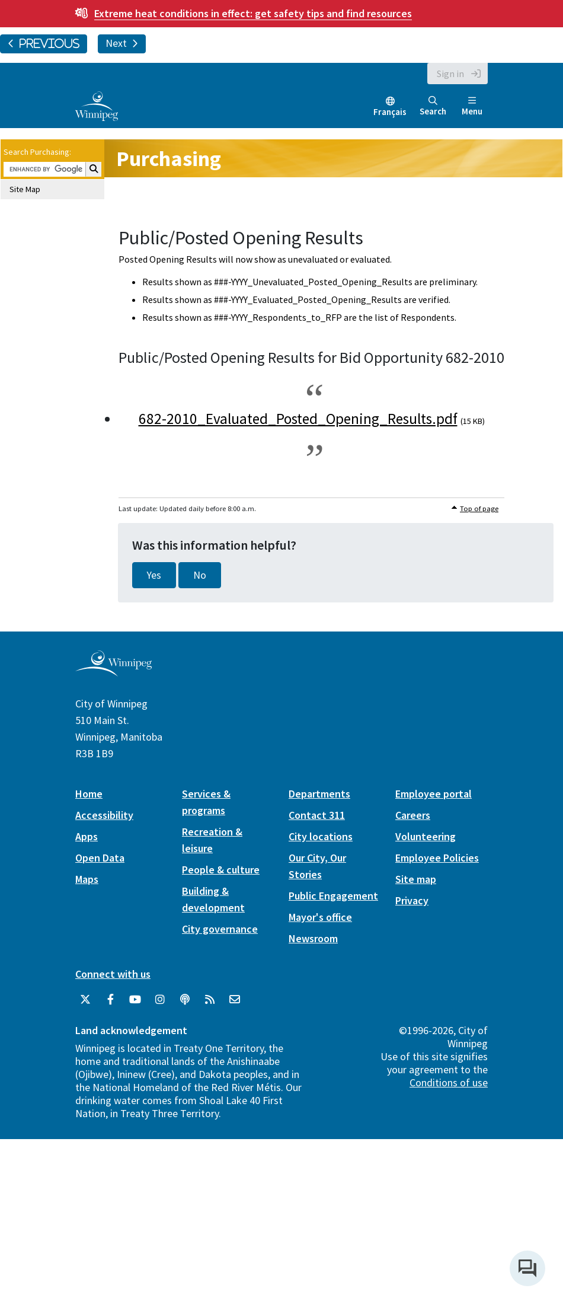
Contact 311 (317, 815)
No (199, 575)
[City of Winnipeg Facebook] (110, 1000)
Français (390, 111)
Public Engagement (333, 895)
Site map (415, 879)
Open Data (99, 858)
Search (433, 106)
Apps (86, 836)
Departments (319, 794)
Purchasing (168, 158)
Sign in (450, 73)
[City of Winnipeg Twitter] (85, 1000)
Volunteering (425, 836)
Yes (154, 575)
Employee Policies (437, 858)
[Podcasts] (185, 1000)
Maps (86, 879)
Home (89, 794)
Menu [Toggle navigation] (472, 106)
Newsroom (313, 938)
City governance (220, 929)
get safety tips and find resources (253, 13)
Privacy (411, 900)
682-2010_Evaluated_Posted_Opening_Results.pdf (298, 418)
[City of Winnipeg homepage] (113, 672)
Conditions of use (449, 1082)
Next (121, 43)
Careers (412, 815)
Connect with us (113, 974)
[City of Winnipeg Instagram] (160, 1000)
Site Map (24, 189)
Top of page (479, 508)
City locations (321, 836)
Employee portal (433, 794)
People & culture (221, 869)
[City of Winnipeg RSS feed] (210, 1000)
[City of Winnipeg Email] (235, 1000)
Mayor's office (320, 917)
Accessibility (104, 815)
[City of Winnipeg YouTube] (135, 1000)
